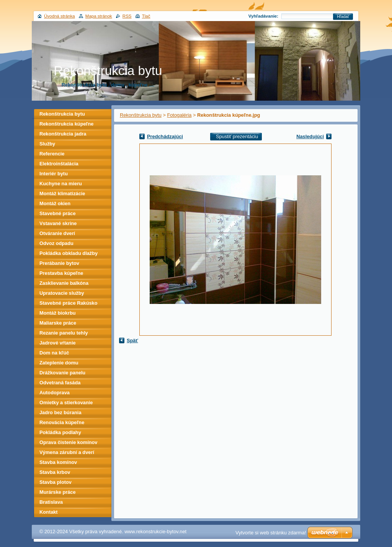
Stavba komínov (58, 462)
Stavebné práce (57, 213)
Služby (47, 144)
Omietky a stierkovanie (66, 402)
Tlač (146, 16)
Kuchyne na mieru (60, 183)
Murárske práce (57, 492)
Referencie (51, 154)
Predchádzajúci (165, 136)
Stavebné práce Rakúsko (68, 303)
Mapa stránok (98, 16)
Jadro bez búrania (60, 412)
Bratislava (51, 502)
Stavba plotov (55, 482)
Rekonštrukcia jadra (62, 134)
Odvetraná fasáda (59, 382)
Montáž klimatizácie (62, 193)
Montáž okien (54, 203)
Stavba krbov (54, 472)
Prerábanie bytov (59, 263)
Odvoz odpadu (56, 243)
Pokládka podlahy (60, 432)
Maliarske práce (57, 323)
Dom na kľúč (54, 353)
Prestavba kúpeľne (61, 273)
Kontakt (48, 512)
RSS (127, 16)
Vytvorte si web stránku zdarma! (270, 533)
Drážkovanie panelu (62, 373)
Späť (132, 340)
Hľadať (343, 17)
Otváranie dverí (57, 233)
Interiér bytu (53, 173)
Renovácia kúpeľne (61, 422)
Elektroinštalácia (58, 164)
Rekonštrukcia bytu (141, 115)
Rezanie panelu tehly (63, 333)
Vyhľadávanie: (263, 16)
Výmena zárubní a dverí (66, 452)
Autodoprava (54, 392)
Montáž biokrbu (57, 313)
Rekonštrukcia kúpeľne (66, 124)
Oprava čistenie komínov (68, 442)
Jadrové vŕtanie (57, 343)
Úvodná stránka (59, 16)
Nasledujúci (310, 136)
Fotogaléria (179, 115)
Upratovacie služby (61, 293)
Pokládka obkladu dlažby (68, 253)
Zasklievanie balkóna (63, 283)
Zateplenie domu (58, 363)
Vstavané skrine (58, 223)
